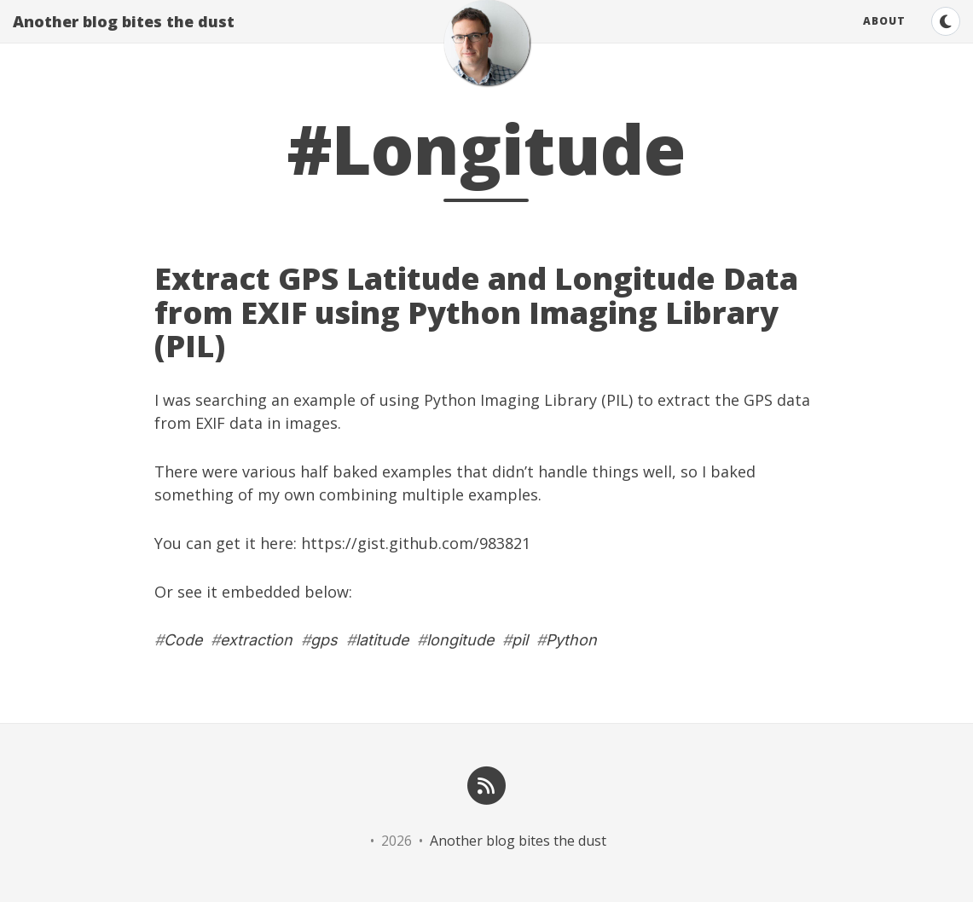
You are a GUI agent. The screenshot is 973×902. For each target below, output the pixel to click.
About (884, 38)
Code (183, 640)
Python (571, 640)
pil (520, 640)
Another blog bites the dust (124, 38)
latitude (382, 640)
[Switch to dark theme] (945, 38)
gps (324, 640)
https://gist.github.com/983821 (415, 543)
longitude (460, 640)
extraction (256, 640)
